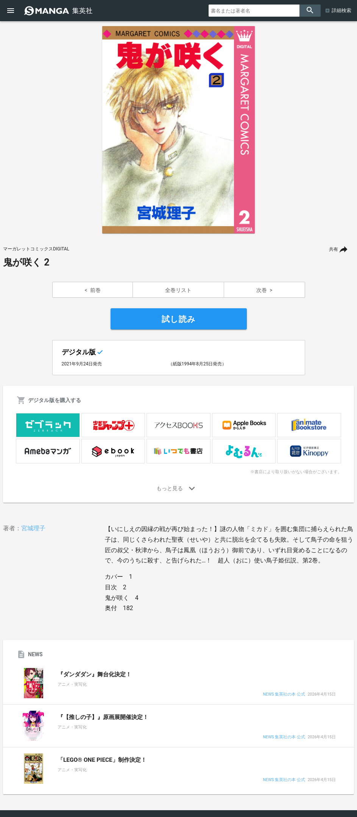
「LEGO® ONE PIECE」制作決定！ (102, 759)
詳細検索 (341, 10)
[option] (179, 130)
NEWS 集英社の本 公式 (284, 695)
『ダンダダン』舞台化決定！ (94, 674)
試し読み (179, 319)
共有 (333, 249)
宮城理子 (33, 528)
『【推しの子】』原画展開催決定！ (103, 717)
